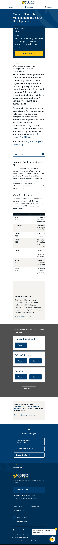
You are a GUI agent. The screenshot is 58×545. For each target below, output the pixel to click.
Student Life (21, 455)
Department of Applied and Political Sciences (26, 407)
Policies (24, 535)
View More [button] (27, 388)
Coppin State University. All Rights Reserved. (31, 540)
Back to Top (17, 467)
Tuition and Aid (23, 449)
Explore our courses (22, 316)
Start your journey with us (23, 415)
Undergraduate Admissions (23, 441)
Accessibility (15, 535)
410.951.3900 (22, 521)
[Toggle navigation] (9, 7)
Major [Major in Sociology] (19, 377)
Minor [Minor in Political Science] (34, 361)
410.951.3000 (22, 490)
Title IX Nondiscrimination (20, 537)
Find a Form (34, 507)
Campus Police (22, 518)
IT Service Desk (19, 510)
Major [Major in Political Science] (19, 361)
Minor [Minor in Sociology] (34, 377)
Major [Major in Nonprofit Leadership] (19, 345)
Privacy (31, 535)
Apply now (27, 53)
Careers (17, 507)
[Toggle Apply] (48, 7)
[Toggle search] (29, 7)
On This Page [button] (19, 154)
